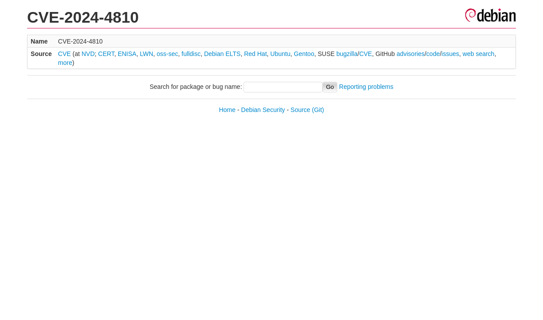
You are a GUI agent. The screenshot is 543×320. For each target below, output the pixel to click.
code (432, 53)
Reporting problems (366, 86)
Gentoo (304, 53)
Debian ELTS (222, 53)
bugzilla (346, 53)
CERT (106, 53)
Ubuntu (280, 53)
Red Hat (255, 53)
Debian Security (263, 109)
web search (479, 53)
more (65, 62)
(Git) (318, 109)
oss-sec (167, 53)
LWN (146, 53)
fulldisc (191, 53)
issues (450, 53)
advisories (410, 53)
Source (300, 109)
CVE (64, 53)
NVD (88, 53)
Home (227, 109)
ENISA (127, 53)
